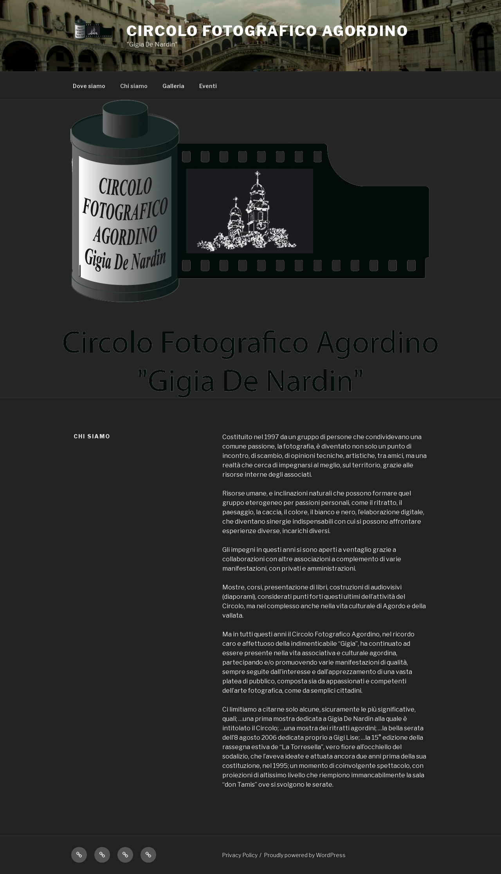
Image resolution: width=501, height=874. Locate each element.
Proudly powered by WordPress (305, 855)
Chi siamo (134, 86)
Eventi (208, 86)
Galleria (173, 86)
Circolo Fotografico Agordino (267, 31)
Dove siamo (89, 86)
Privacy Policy (240, 855)
